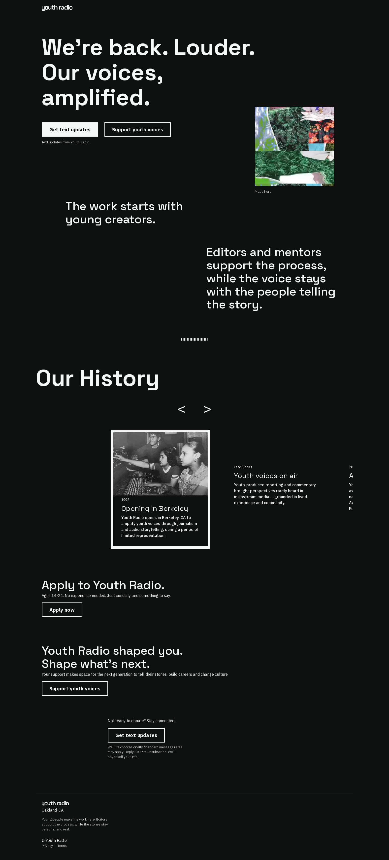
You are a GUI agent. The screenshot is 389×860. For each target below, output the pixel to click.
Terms (62, 845)
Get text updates (70, 129)
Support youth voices (137, 129)
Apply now (62, 609)
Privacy (47, 845)
